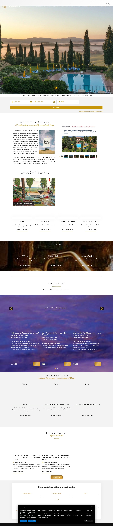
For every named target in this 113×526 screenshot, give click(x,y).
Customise (24, 520)
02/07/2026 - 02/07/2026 (21, 457)
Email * (85, 488)
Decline (80, 520)
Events (56, 379)
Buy (36, 359)
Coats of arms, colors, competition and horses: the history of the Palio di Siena (26, 453)
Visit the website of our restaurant (23, 199)
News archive (56, 472)
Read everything (22, 225)
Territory (26, 379)
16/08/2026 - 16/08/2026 (50, 457)
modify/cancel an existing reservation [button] (94, 106)
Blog (87, 379)
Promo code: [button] (81, 106)
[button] (21, 102)
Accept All (88, 520)
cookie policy (31, 512)
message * (56, 495)
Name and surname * (27, 488)
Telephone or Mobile (56, 488)
